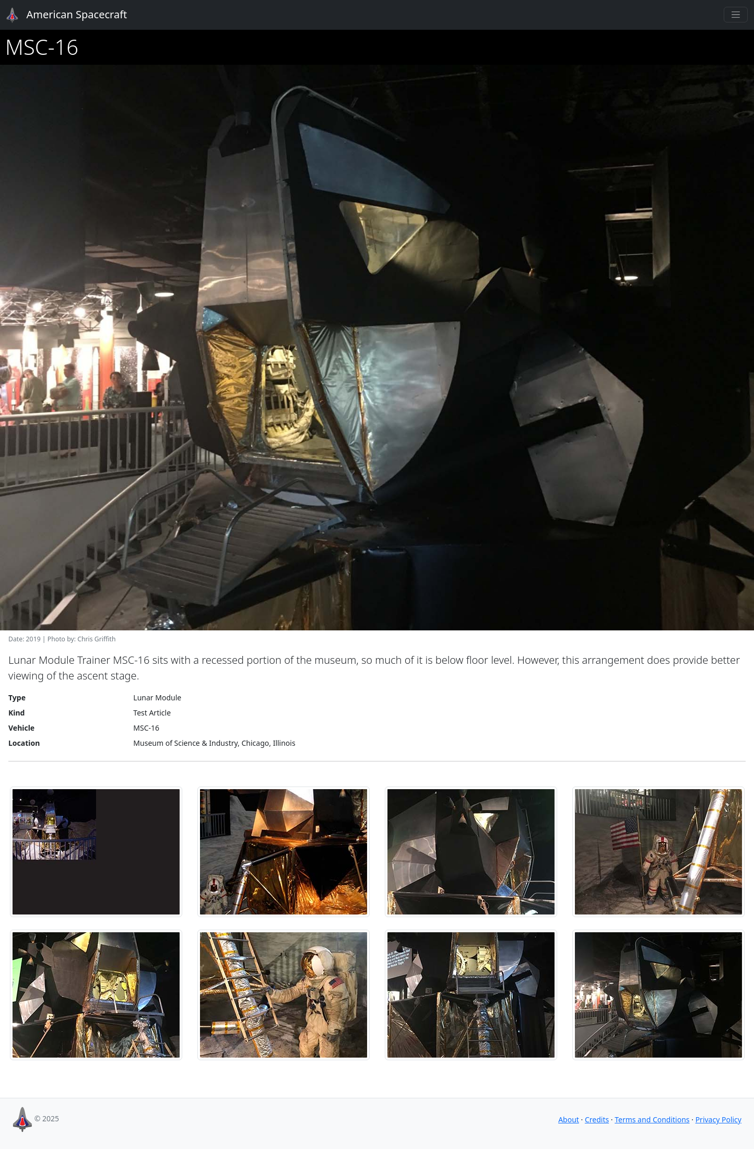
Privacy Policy (718, 1119)
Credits (597, 1119)
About (568, 1119)
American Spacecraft (60, 15)
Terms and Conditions (652, 1119)
